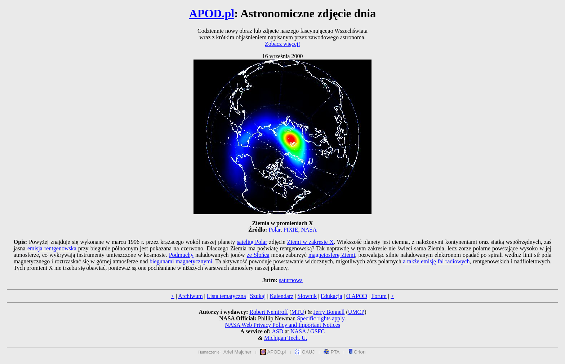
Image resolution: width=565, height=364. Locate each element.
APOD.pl (211, 13)
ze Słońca (258, 255)
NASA (309, 230)
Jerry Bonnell (329, 312)
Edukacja (331, 296)
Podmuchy (181, 255)
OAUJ (305, 352)
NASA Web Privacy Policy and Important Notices (282, 325)
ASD (277, 331)
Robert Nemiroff (268, 312)
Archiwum (190, 296)
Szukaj (258, 296)
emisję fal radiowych (445, 261)
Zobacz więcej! (282, 44)
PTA (332, 352)
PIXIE (291, 230)
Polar (274, 230)
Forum (379, 296)
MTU (297, 312)
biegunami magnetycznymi (181, 261)
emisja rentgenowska (51, 248)
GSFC (317, 331)
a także (411, 261)
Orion (356, 352)
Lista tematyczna (226, 296)
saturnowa (291, 280)
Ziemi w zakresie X (310, 242)
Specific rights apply (320, 318)
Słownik (307, 296)
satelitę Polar (252, 242)
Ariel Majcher (237, 352)
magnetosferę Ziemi (331, 255)
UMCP (356, 312)
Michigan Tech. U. (285, 338)
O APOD (356, 296)
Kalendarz (282, 296)
